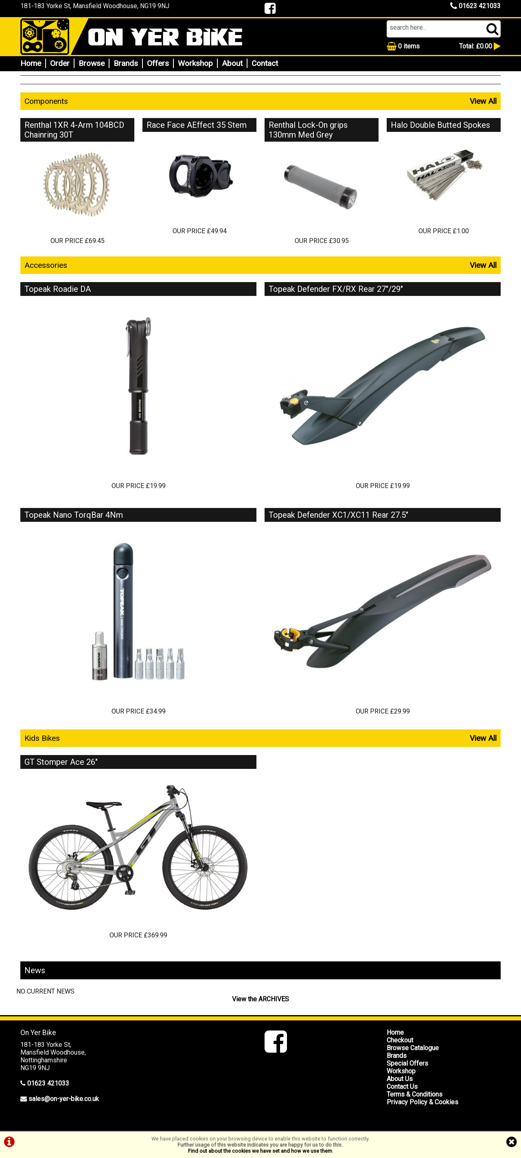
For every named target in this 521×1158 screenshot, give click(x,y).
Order (60, 63)
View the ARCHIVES (260, 999)
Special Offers (407, 1063)
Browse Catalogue (413, 1048)
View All (483, 101)
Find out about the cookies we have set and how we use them (260, 1151)
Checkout (400, 1040)
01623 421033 (475, 6)
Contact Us (402, 1086)
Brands (126, 63)
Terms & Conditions (414, 1094)
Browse (92, 63)
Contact (265, 63)
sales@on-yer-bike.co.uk (63, 1099)
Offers (158, 63)
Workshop (195, 63)
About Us (400, 1079)
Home (30, 63)
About (232, 63)
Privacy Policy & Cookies (422, 1102)
